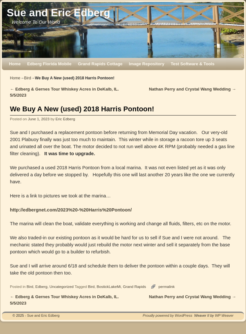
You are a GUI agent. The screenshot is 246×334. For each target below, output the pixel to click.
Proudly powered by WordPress (168, 315)
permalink (167, 286)
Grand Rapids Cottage (100, 63)
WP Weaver (224, 315)
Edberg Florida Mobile (49, 63)
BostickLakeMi (109, 286)
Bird (27, 78)
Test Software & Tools (193, 63)
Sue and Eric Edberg (58, 13)
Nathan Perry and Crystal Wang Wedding (192, 89)
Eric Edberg (65, 119)
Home (15, 63)
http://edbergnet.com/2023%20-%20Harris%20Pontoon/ (71, 209)
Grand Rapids (134, 286)
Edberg (41, 286)
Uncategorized (61, 286)
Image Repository (146, 63)
